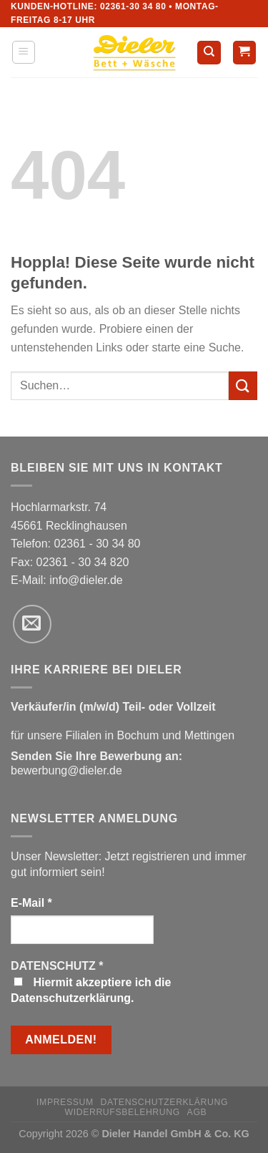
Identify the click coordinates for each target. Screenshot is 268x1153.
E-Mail (31, 903)
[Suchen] (209, 52)
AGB (197, 1112)
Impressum (65, 1102)
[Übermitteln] (243, 385)
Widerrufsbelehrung (122, 1112)
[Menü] (24, 52)
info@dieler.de (86, 580)
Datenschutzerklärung (164, 1102)
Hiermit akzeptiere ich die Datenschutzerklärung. (91, 990)
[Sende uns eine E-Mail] (32, 624)
